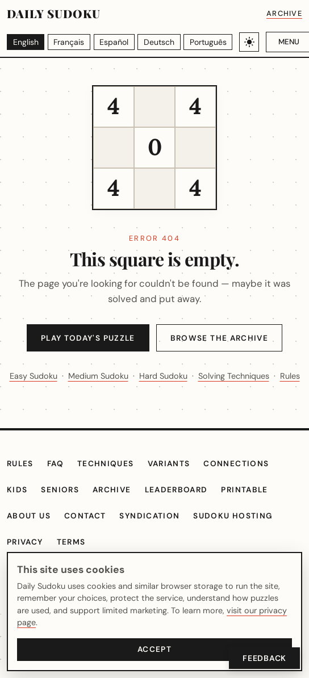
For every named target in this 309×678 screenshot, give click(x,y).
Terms (75, 559)
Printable (257, 507)
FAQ (60, 482)
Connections (245, 482)
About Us (30, 533)
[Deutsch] (158, 41)
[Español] (114, 41)
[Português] (206, 41)
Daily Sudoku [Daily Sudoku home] (53, 13)
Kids (17, 507)
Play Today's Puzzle (85, 338)
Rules (205, 393)
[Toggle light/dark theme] (247, 42)
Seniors (62, 507)
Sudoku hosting (238, 533)
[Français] (69, 41)
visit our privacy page (244, 622)
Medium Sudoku (150, 376)
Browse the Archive (223, 338)
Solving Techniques (135, 393)
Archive (283, 13)
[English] (26, 41)
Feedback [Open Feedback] (262, 658)
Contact (88, 533)
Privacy (26, 559)
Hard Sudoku (222, 376)
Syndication (154, 533)
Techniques (111, 482)
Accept (154, 649)
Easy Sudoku (77, 376)
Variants (176, 482)
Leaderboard (183, 507)
